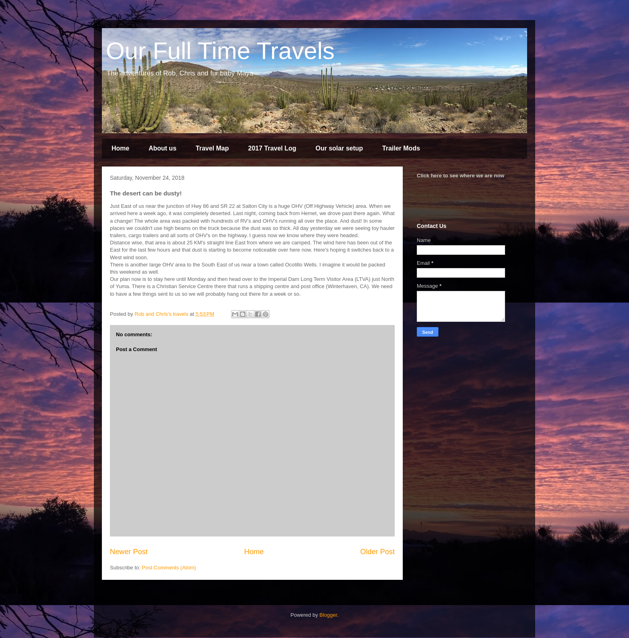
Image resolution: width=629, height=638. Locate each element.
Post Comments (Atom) (169, 568)
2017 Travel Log (272, 148)
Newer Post (129, 552)
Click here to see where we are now (460, 176)
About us (162, 148)
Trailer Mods (401, 148)
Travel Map (212, 148)
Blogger (328, 615)
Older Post (377, 552)
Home (120, 148)
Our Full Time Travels (220, 50)
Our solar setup (339, 148)
